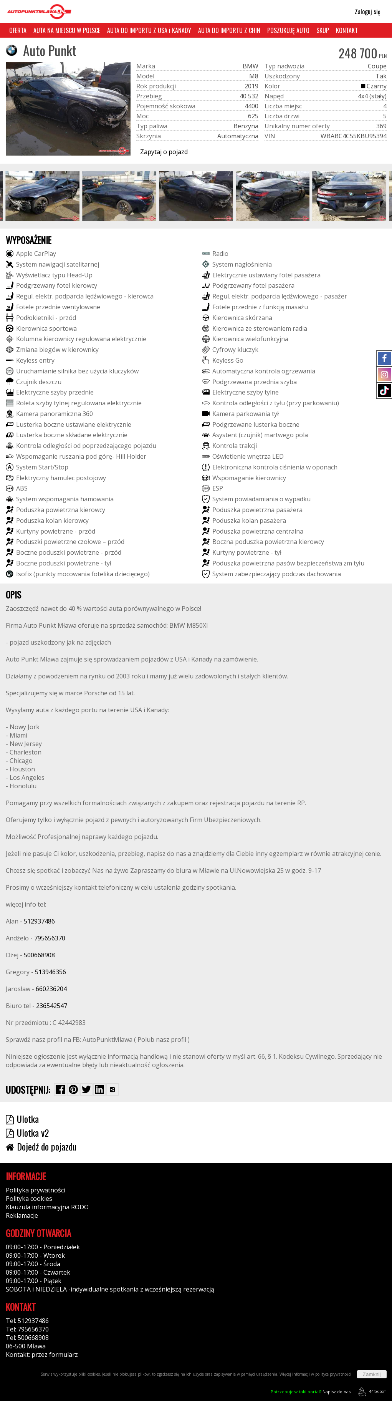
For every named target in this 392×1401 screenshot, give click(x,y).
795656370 (49, 938)
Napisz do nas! (311, 1391)
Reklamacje (22, 1215)
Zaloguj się (364, 11)
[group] (43, 196)
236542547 (51, 1005)
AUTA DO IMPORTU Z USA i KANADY (149, 30)
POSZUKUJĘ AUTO (288, 30)
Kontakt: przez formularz (42, 1354)
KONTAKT (347, 30)
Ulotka (22, 1119)
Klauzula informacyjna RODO (47, 1207)
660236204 (51, 989)
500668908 (39, 955)
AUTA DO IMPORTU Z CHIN (229, 30)
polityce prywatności (333, 1374)
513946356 (50, 972)
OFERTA (17, 30)
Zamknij (372, 1374)
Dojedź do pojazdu (41, 1146)
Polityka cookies (29, 1198)
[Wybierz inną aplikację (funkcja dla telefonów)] (112, 1089)
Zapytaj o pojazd (164, 152)
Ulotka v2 (27, 1132)
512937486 (39, 921)
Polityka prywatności (35, 1190)
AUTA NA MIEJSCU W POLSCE (66, 30)
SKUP (322, 30)
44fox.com (371, 1391)
